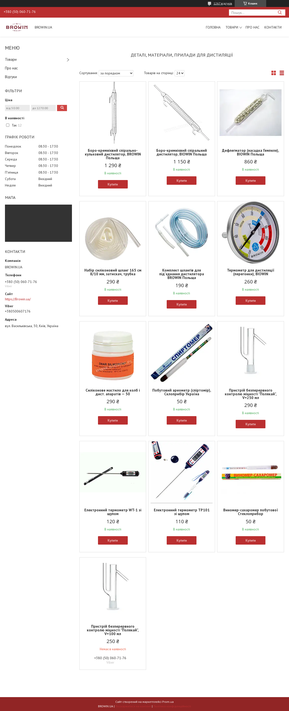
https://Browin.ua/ (18, 299)
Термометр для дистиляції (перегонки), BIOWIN (250, 272)
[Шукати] (279, 12)
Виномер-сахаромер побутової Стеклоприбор (250, 512)
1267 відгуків (223, 3)
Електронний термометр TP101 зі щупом (182, 512)
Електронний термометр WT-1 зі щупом (112, 512)
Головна (213, 27)
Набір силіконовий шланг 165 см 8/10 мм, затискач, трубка (112, 272)
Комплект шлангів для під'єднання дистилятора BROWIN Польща (181, 273)
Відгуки (11, 76)
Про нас (252, 27)
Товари (231, 27)
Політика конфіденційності (172, 706)
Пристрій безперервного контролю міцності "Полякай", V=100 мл (113, 630)
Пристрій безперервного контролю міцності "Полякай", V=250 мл (251, 394)
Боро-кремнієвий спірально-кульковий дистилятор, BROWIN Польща (113, 154)
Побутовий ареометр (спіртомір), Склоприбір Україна (181, 392)
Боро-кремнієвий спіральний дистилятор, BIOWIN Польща (181, 152)
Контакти (273, 27)
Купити (113, 184)
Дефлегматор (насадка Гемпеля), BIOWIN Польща (250, 152)
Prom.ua (168, 702)
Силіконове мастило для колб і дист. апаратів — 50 (113, 392)
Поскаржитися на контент (133, 706)
